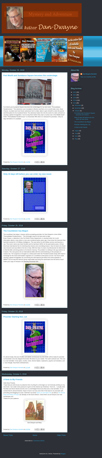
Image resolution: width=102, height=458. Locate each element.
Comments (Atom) (38, 440)
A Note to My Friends (12, 379)
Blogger (63, 453)
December (78, 105)
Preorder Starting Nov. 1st (15, 317)
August (77, 130)
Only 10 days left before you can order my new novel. (27, 174)
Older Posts (61, 435)
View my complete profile (88, 77)
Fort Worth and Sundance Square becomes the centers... (84, 114)
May (76, 139)
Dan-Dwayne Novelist (90, 74)
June (76, 136)
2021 (74, 95)
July (76, 133)
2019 (74, 100)
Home (35, 435)
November (78, 108)
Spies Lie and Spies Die (44, 392)
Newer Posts (8, 435)
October (77, 111)
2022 (74, 92)
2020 (74, 97)
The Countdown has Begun (15, 231)
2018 (74, 103)
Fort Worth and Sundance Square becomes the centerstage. (30, 75)
